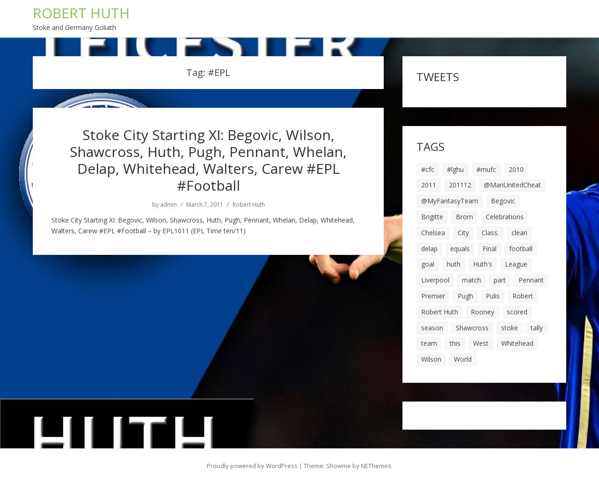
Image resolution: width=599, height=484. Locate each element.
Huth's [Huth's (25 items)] (482, 264)
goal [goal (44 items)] (427, 264)
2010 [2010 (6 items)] (516, 169)
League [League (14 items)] (516, 264)
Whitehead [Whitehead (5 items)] (517, 343)
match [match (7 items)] (471, 280)
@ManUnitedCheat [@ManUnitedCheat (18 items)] (512, 184)
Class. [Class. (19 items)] (490, 232)
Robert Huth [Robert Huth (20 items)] (439, 311)
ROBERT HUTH (81, 12)
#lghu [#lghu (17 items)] (455, 169)
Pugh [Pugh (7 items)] (465, 295)
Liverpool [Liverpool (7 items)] (435, 280)
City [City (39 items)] (463, 232)
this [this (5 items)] (455, 343)
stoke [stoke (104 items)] (509, 327)
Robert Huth (249, 204)
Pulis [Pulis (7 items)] (493, 295)
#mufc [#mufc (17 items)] (486, 169)
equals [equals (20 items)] (460, 248)
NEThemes (376, 466)
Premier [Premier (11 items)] (433, 295)
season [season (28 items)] (432, 327)
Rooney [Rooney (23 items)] (482, 311)
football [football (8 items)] (521, 248)
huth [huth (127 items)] (453, 264)
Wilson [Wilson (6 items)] (431, 359)
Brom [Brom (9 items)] (464, 216)
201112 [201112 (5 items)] (460, 184)
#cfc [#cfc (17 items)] (427, 169)
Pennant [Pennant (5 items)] (531, 280)
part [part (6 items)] (500, 280)
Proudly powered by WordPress (252, 466)
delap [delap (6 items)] (429, 248)
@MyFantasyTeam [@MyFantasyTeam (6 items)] (449, 200)
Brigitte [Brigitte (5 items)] (432, 216)
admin (168, 204)
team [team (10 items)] (429, 343)
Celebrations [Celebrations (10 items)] (505, 216)
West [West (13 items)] (481, 343)
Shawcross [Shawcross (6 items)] (472, 327)
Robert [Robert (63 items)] (522, 295)
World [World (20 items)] (463, 359)
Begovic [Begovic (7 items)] (503, 200)
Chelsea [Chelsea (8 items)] (433, 232)
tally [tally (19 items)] (537, 327)
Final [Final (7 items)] (489, 248)
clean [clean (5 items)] (519, 232)
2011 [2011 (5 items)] (428, 184)
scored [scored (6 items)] (517, 311)
